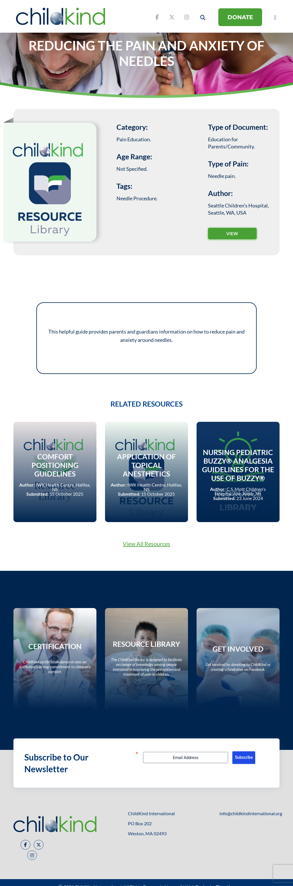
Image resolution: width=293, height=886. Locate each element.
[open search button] (203, 17)
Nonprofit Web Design (187, 878)
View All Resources (146, 539)
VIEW (232, 233)
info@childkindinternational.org (250, 805)
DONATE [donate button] (240, 17)
